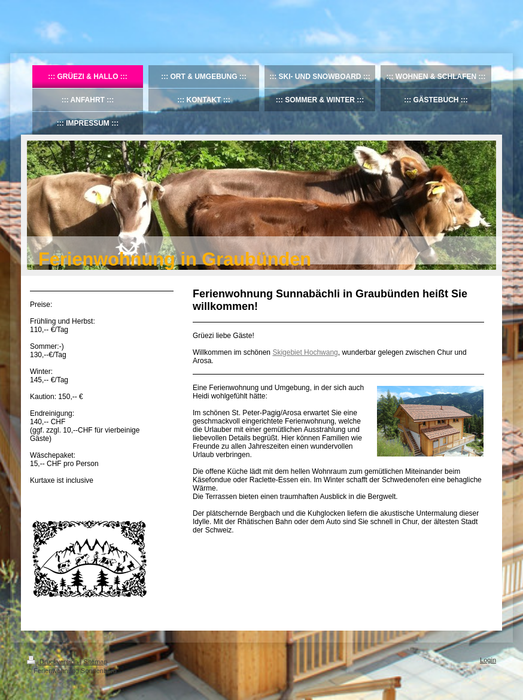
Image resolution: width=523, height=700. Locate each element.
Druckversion (53, 661)
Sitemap (95, 661)
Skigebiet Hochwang (304, 352)
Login (488, 660)
